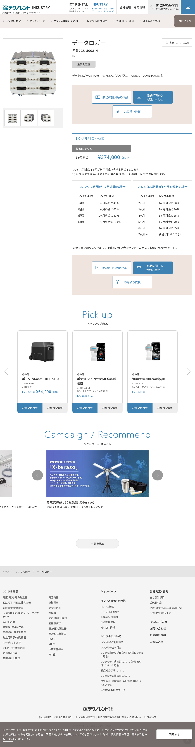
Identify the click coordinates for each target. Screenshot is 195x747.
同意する (174, 734)
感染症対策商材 (109, 617)
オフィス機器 (107, 606)
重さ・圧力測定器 (57, 628)
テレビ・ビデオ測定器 (14, 648)
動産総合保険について (113, 670)
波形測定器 (9, 622)
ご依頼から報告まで (160, 613)
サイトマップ (150, 717)
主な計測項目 (157, 597)
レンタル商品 (13, 21)
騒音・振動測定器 (58, 618)
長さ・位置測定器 (57, 633)
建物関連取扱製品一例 (113, 690)
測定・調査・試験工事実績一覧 (166, 607)
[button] (189, 371)
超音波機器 (55, 623)
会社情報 (125, 7)
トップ (6, 571)
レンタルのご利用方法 (112, 642)
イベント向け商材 (110, 612)
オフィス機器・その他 (66, 21)
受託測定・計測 (125, 21)
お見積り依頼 (132, 111)
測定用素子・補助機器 (14, 637)
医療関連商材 (108, 622)
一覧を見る (97, 543)
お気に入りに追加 (179, 42)
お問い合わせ (188, 7)
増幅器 (52, 613)
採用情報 (139, 7)
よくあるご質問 (152, 21)
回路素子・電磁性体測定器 (17, 602)
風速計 (52, 639)
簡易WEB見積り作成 (115, 97)
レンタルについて (97, 21)
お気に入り (185, 21)
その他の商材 (108, 627)
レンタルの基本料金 (111, 647)
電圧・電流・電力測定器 (15, 597)
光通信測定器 (10, 653)
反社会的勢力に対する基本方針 (56, 717)
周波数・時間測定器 (13, 607)
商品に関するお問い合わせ (154, 97)
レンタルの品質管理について (115, 675)
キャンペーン (37, 21)
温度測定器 (84, 64)
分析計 (52, 644)
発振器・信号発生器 (13, 627)
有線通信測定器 (11, 658)
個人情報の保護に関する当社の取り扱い (119, 717)
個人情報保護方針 (85, 717)
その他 (52, 654)
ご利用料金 (156, 602)
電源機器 (53, 597)
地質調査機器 (56, 649)
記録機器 (53, 602)
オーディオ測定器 (12, 642)
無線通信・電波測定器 (14, 632)
